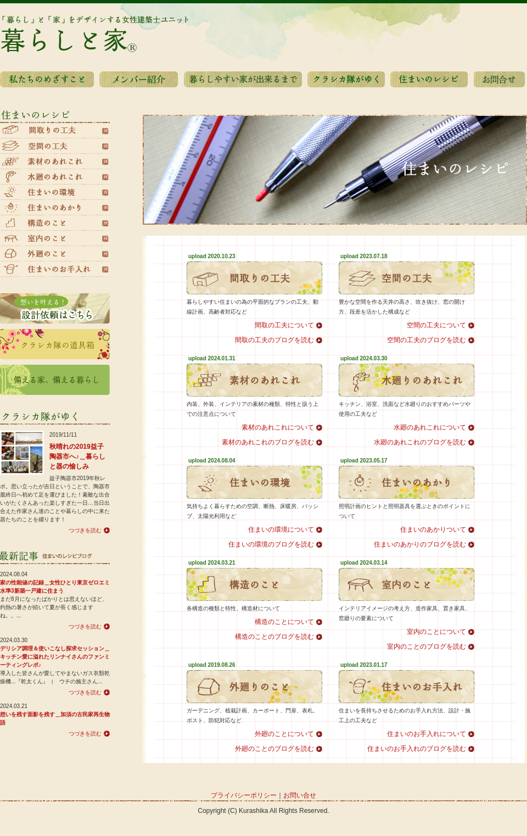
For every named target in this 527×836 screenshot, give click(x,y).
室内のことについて (436, 632)
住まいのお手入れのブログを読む (416, 749)
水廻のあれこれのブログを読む (420, 442)
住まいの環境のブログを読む (271, 544)
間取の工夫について (284, 325)
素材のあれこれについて (278, 427)
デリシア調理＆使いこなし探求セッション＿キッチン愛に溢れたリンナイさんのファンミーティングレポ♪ (55, 656)
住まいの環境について (281, 529)
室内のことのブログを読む (426, 646)
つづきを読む (85, 530)
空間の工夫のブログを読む (426, 340)
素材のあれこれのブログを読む (268, 442)
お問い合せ (299, 795)
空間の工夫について (436, 325)
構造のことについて (284, 622)
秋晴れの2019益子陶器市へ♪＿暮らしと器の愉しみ (77, 456)
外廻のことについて (284, 734)
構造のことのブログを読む (274, 636)
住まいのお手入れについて (426, 734)
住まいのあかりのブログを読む (420, 544)
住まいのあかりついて (433, 529)
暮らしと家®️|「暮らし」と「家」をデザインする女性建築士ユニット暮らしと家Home (263, 33)
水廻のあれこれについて (430, 427)
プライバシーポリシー (244, 795)
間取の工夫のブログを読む (274, 340)
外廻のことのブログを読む (274, 749)
